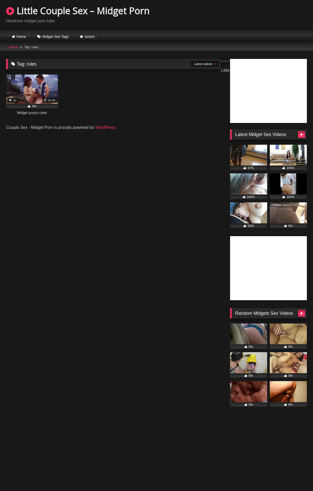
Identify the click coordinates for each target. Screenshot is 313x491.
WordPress (105, 127)
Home (21, 37)
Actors (89, 37)
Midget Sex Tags (55, 37)
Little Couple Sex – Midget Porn (77, 11)
